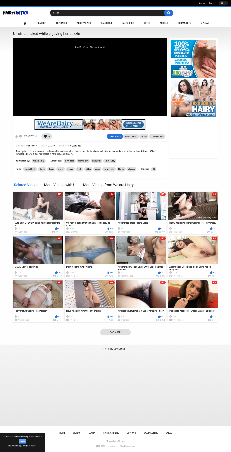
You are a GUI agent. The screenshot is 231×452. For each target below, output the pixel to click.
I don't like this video (20, 136)
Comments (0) (157, 136)
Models (164, 23)
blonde (121, 169)
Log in (211, 3)
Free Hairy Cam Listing (114, 349)
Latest (42, 23)
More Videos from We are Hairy (108, 185)
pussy (97, 169)
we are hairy (109, 169)
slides (88, 169)
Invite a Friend (111, 433)
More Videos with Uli (60, 185)
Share (144, 136)
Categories (128, 23)
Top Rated (61, 23)
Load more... (115, 332)
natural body (30, 169)
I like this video (16, 136)
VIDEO (25, 23)
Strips (42, 169)
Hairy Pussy (110, 161)
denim (51, 169)
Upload (205, 23)
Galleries (106, 23)
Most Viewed (84, 23)
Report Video (131, 136)
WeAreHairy (83, 161)
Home (62, 433)
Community (184, 23)
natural (70, 169)
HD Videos (69, 161)
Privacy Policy (26, 446)
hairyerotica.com (112, 446)
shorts (60, 169)
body (80, 169)
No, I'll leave (32, 446)
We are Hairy (38, 161)
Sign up (202, 3)
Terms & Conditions (14, 446)
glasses (131, 169)
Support (131, 433)
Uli (153, 169)
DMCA (168, 433)
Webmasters (151, 433)
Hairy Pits (96, 161)
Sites (147, 23)
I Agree (22, 441)
